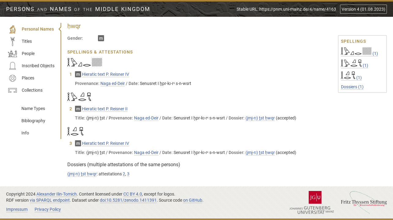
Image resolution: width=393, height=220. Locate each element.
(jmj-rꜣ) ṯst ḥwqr (260, 118)
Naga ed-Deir (112, 83)
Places (21, 78)
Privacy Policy (48, 209)
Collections (25, 90)
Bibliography (33, 120)
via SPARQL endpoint (50, 200)
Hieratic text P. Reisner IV (105, 74)
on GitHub (192, 200)
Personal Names (31, 29)
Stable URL (286, 9)
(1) (359, 53)
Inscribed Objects (31, 66)
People (21, 53)
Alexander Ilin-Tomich (56, 194)
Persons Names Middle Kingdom (78, 9)
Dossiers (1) (352, 86)
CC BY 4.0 (132, 194)
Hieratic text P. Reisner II (105, 108)
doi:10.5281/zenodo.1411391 (128, 200)
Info (25, 132)
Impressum (17, 209)
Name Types (33, 108)
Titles (20, 41)
